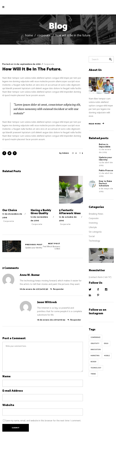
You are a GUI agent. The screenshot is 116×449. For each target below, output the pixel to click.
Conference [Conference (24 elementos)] (95, 337)
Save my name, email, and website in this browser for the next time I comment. (43, 421)
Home (29, 35)
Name (6, 377)
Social (92, 236)
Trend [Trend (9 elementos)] (93, 374)
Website (8, 405)
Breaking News (96, 214)
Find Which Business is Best (51, 246)
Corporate (44, 35)
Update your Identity (11, 246)
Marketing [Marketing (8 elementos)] (95, 355)
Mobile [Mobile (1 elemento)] (107, 355)
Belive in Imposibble (104, 145)
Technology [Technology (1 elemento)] (96, 368)
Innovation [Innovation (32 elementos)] (96, 349)
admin (65, 153)
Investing (93, 223)
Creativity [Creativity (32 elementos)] (95, 343)
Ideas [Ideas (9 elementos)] (106, 343)
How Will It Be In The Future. (32, 69)
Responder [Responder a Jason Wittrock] (75, 320)
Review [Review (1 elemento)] (93, 361)
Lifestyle (93, 227)
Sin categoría (95, 232)
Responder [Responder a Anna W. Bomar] (58, 289)
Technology (94, 241)
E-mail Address (12, 391)
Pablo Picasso (106, 170)
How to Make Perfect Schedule (105, 183)
